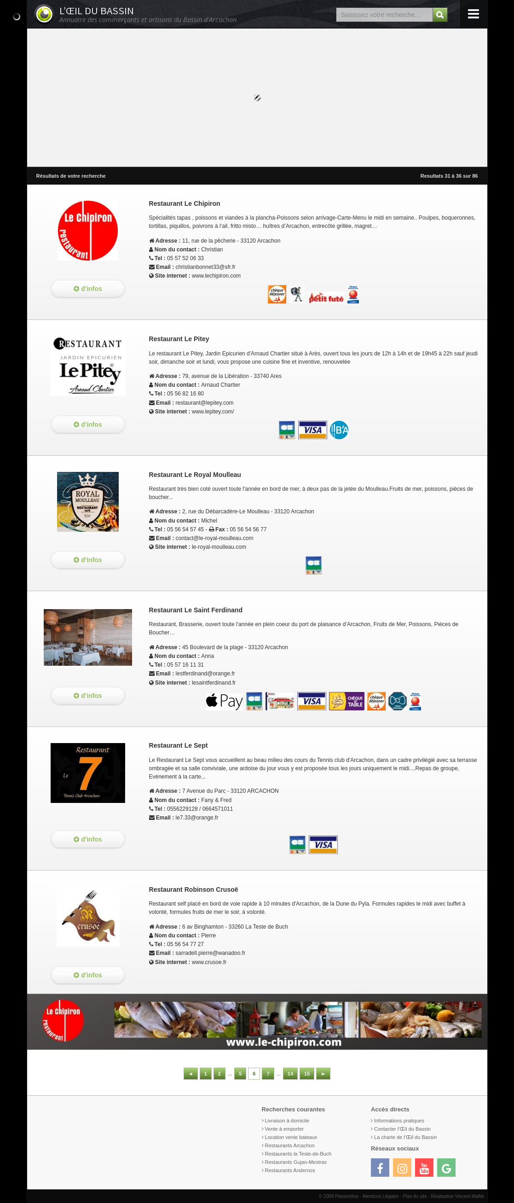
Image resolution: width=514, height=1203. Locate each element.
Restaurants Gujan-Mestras (296, 1162)
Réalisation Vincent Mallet (457, 1196)
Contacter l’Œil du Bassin (402, 1129)
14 (290, 1073)
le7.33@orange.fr (197, 817)
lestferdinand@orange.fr (205, 673)
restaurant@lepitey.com (205, 403)
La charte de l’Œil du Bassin (405, 1137)
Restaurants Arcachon (290, 1145)
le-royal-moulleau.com (219, 547)
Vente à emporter (284, 1129)
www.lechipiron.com (216, 276)
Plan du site (415, 1196)
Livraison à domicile (287, 1120)
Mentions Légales (380, 1196)
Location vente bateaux (291, 1137)
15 (307, 1073)
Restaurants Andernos (290, 1170)
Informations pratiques (399, 1120)
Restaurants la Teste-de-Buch (298, 1154)
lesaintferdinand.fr (214, 683)
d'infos (88, 288)
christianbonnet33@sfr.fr (206, 267)
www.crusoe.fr (209, 962)
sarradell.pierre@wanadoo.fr (211, 953)
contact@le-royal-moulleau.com (215, 538)
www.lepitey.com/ (213, 411)
